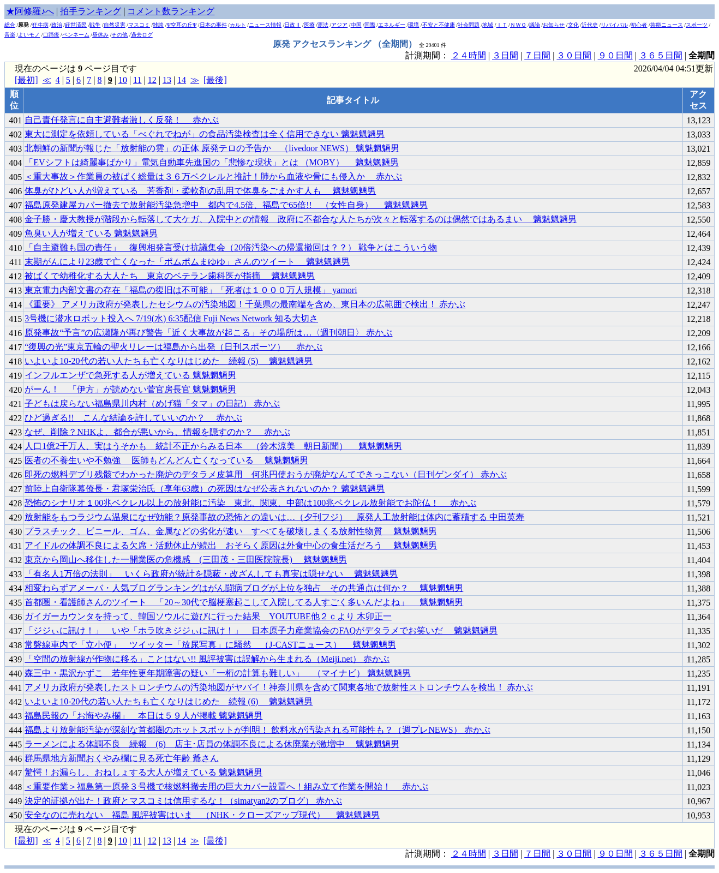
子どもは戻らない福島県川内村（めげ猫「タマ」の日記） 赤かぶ (152, 403)
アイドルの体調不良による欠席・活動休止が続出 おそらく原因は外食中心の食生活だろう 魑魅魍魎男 (231, 545)
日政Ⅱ (292, 25)
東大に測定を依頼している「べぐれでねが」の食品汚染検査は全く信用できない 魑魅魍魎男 (205, 134)
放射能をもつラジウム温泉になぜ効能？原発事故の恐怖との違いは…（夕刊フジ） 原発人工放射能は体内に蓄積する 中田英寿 (274, 517)
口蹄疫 (51, 35)
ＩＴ (501, 25)
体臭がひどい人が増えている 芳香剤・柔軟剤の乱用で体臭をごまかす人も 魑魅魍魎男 (200, 190)
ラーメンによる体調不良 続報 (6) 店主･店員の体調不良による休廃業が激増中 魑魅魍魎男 (212, 744)
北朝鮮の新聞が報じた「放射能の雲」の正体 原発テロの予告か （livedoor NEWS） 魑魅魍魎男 (212, 148)
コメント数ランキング (170, 11)
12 (152, 80)
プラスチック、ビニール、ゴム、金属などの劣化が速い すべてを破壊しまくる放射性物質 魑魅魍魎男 (231, 531)
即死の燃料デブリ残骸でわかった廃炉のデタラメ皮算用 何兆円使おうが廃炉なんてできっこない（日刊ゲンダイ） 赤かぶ (266, 474)
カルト (238, 25)
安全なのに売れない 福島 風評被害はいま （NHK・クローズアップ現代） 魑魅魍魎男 (202, 815)
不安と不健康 (438, 25)
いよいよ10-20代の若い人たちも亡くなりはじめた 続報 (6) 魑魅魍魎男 (169, 701)
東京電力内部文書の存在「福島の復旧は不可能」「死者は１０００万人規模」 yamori (191, 290)
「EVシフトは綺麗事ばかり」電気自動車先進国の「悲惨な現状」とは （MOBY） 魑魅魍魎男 (211, 162)
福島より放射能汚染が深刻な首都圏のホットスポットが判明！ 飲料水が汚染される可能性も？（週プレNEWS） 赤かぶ (257, 729)
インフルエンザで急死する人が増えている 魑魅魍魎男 (130, 375)
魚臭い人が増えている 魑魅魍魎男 (91, 233)
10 (122, 80)
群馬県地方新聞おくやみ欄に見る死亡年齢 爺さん (122, 758)
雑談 (158, 25)
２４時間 (468, 55)
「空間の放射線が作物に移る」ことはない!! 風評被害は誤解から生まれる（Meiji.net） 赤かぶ (207, 658)
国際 (369, 25)
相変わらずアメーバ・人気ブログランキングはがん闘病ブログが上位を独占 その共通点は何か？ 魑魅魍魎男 (244, 588)
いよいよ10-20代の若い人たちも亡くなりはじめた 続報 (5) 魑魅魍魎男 (169, 361)
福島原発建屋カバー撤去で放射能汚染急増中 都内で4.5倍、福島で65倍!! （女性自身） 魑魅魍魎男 (226, 205)
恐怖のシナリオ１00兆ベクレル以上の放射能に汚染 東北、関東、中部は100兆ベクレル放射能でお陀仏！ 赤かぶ (250, 502)
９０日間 (615, 55)
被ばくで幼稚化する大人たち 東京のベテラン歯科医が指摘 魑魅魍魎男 (170, 275)
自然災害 (114, 25)
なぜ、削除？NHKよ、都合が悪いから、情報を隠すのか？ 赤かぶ (157, 431)
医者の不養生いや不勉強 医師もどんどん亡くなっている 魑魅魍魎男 (166, 460)
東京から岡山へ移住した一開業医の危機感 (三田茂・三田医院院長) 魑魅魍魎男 (186, 559)
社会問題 (469, 25)
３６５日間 (660, 55)
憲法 (322, 25)
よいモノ (29, 35)
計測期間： (428, 853)
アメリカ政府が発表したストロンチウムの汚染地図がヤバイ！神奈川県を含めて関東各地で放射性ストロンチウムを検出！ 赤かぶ (279, 687)
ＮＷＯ (518, 25)
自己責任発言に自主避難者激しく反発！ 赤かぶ (122, 119)
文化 (573, 25)
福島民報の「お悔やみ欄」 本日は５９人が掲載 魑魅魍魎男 (143, 715)
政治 (56, 25)
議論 (534, 25)
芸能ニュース (666, 25)
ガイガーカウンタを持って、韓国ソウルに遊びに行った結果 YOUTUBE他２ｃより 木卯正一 (208, 616)
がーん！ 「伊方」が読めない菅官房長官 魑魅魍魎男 (130, 389)
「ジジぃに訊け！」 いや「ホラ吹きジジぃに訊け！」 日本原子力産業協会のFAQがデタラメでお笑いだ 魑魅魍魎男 (261, 630)
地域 (487, 25)
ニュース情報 (265, 25)
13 (167, 80)
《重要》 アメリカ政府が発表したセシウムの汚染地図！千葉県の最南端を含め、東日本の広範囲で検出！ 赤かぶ (245, 304)
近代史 (590, 25)
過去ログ (142, 35)
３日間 (505, 55)
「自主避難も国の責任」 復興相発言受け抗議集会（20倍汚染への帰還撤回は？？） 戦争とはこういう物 (231, 247)
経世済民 (76, 25)
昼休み (100, 35)
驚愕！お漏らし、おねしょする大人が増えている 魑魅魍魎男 (143, 772)
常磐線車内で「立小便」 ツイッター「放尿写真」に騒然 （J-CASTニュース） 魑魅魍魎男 (210, 644)
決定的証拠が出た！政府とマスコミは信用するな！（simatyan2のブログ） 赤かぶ (183, 800)
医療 (309, 25)
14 (181, 80)
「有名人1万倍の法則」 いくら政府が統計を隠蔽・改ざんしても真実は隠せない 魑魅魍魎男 (211, 573)
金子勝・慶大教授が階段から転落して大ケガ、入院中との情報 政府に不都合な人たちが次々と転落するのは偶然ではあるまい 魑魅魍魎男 (301, 219)
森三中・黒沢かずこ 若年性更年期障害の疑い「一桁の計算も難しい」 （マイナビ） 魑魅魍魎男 (218, 673)
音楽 (9, 35)
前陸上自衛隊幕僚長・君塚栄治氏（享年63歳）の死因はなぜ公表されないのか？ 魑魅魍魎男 (205, 488)
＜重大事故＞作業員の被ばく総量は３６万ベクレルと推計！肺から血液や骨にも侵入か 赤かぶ (213, 176)
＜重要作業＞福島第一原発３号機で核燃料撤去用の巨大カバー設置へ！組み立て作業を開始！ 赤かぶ (226, 786)
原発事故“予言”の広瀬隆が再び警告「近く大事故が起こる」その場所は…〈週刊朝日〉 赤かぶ (208, 332)
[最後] (215, 80)
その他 (119, 35)
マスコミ (139, 25)
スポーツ (697, 25)
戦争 (94, 25)
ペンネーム (75, 35)
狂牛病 (40, 25)
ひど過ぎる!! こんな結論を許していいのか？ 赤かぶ (133, 417)
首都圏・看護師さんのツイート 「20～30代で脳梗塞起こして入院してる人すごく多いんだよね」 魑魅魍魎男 (244, 602)
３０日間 (573, 55)
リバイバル (614, 25)
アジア (339, 25)
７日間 (537, 55)
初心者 (639, 25)
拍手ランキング (90, 11)
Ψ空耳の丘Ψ (182, 25)
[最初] (26, 80)
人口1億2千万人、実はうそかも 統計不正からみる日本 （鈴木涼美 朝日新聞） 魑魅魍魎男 (213, 446)
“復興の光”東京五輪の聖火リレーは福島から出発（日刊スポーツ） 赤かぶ (173, 346)
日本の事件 (213, 25)
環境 (413, 25)
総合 (9, 25)
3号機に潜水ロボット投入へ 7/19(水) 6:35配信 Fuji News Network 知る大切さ (171, 318)
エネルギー (391, 25)
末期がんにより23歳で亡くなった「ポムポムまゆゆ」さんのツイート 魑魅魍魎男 (187, 261)
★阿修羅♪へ (30, 11)
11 (137, 80)
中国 (356, 25)
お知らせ (554, 25)
